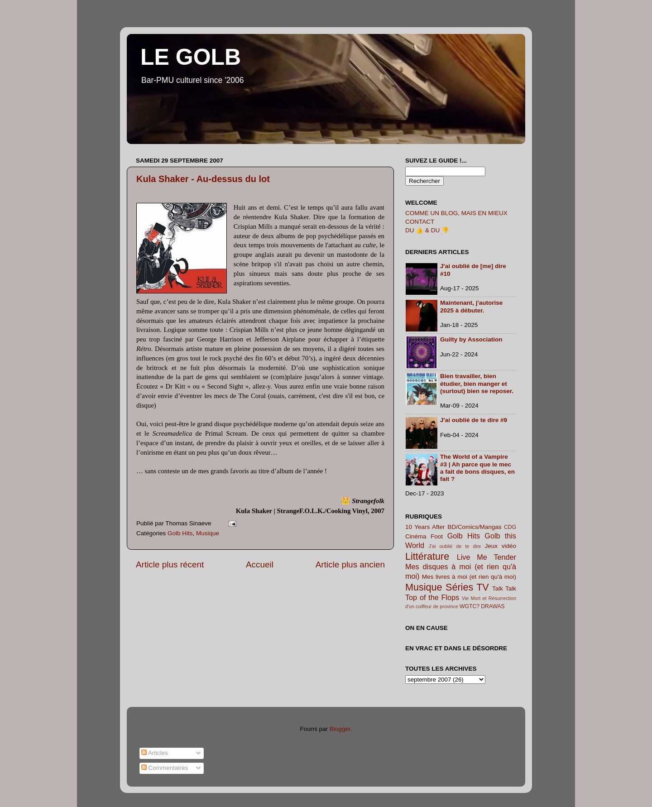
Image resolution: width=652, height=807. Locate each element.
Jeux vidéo (500, 546)
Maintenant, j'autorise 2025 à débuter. (471, 306)
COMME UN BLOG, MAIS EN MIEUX (456, 213)
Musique (207, 533)
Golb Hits (180, 533)
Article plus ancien (350, 564)
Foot (437, 536)
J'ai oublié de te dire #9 (473, 420)
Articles (154, 752)
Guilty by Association (471, 339)
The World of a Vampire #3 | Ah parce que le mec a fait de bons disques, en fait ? (477, 467)
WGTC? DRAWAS (482, 606)
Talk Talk (504, 588)
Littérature (427, 556)
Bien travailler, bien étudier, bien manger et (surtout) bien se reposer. (476, 383)
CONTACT (419, 221)
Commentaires (164, 767)
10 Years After (425, 527)
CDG (510, 527)
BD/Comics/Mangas (474, 527)
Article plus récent (170, 564)
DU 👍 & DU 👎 (427, 230)
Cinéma (416, 536)
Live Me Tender (486, 557)
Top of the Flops (432, 597)
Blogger (340, 728)
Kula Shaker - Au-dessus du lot (203, 179)
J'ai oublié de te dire (455, 546)
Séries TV (467, 587)
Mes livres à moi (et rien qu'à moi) (469, 576)
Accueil (259, 564)
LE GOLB (190, 57)
